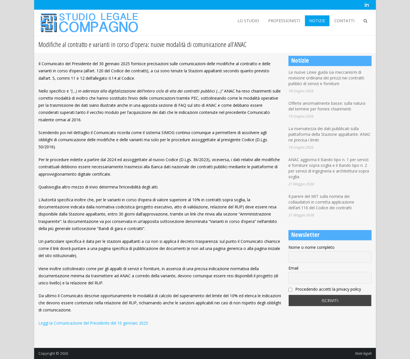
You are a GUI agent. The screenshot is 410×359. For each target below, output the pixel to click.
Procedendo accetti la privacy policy (324, 289)
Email (293, 268)
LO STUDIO (248, 20)
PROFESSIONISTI (284, 20)
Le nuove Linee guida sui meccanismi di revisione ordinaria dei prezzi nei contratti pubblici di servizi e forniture (326, 77)
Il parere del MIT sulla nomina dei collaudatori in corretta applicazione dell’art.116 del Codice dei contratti (321, 202)
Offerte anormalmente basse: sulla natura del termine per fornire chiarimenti (326, 106)
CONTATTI (344, 20)
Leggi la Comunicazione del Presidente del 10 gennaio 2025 (93, 323)
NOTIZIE (317, 20)
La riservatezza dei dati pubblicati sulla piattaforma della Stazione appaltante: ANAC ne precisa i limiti (329, 134)
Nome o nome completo (311, 247)
